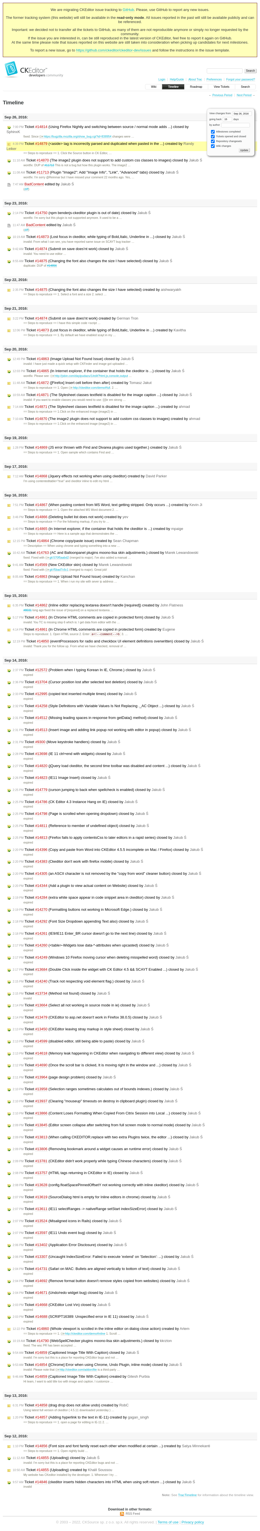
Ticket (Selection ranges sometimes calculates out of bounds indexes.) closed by (98, 1089)
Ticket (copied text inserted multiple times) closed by (75, 694)
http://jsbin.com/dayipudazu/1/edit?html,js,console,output (89, 375)
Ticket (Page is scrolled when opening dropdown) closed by (80, 814)
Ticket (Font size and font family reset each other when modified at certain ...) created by (111, 1446)
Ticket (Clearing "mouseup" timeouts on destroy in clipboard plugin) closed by (95, 1101)
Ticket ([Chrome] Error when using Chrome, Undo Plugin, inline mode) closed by (97, 1365)
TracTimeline (187, 1495)
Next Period (244, 95)
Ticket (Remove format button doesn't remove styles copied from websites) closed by (101, 1281)
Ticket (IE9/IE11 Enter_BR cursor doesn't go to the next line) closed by (89, 934)
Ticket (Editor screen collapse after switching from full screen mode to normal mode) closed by (109, 1125)
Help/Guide (177, 79)
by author (229, 124)
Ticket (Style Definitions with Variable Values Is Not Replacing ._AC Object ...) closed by (103, 706)
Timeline (173, 86)
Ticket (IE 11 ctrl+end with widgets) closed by (69, 754)
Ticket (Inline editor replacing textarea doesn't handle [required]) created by (98, 605)
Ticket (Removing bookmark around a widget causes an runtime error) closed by (97, 1149)
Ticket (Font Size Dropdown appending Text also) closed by (80, 922)
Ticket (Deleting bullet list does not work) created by (70, 517)
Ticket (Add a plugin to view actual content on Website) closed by (85, 886)
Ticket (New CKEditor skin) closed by (72, 565)
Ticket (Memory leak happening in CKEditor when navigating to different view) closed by (103, 1053)
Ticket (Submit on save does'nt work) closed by (70, 249)
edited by (43, 184)
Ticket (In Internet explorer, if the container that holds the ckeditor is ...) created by (98, 529)
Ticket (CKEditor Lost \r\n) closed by (61, 1305)
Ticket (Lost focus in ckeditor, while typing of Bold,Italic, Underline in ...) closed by (99, 237)
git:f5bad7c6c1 (57, 569)
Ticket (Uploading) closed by (56, 1458)
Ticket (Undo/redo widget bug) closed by (65, 1293)
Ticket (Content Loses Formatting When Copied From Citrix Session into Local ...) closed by (107, 1113)
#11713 (49, 165)
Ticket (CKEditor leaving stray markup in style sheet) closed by (83, 1029)
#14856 (52, 265)
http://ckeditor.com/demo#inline (83, 1334)
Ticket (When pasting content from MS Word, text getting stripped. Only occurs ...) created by (107, 505)
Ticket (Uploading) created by (62, 1470)
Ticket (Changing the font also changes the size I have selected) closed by (92, 261)
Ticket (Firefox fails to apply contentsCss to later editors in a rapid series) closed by (99, 838)
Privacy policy (192, 1522)
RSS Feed (133, 1514)
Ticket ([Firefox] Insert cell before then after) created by (82, 383)
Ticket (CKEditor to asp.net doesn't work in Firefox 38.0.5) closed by (87, 1017)
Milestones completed (226, 132)
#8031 (27, 610)
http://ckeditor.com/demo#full (89, 387)
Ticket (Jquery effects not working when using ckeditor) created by (90, 476)
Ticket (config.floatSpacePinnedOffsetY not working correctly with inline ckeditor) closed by (106, 1185)
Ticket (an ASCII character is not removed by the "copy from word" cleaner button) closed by (107, 874)
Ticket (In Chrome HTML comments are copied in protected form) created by (94, 629)
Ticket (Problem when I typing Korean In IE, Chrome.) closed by (84, 670)
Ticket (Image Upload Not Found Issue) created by (74, 576)
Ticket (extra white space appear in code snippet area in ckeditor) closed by (93, 898)
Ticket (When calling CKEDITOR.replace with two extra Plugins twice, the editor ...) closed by (108, 1137)
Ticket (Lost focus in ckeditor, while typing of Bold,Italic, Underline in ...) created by (99, 330)
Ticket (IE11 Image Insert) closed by (61, 778)
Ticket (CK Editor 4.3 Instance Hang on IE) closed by (75, 802)
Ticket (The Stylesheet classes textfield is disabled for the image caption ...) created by (101, 406)
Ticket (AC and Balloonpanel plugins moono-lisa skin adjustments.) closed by (105, 552)
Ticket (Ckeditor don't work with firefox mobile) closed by (78, 862)
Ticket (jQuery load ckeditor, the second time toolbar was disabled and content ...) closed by (107, 766)
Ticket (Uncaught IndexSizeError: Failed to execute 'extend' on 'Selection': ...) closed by (103, 1257)
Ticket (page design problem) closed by (64, 1077)
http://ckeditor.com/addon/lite (76, 1370)
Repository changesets (226, 141)
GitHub (128, 10)
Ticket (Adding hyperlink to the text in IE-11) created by (81, 1417)
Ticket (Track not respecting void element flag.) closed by (78, 981)
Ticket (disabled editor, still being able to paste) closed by (79, 1041)
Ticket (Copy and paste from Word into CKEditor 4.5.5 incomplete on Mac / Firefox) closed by (108, 850)
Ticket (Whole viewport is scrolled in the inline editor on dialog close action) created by (101, 1329)
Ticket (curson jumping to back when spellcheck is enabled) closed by (89, 790)
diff (26, 189)
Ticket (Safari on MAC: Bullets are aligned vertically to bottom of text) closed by (96, 1269)
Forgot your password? (240, 79)
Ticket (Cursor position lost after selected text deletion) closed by (85, 682)
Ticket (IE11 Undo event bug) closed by (64, 1233)
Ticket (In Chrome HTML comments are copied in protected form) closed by (93, 617)
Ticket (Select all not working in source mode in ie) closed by (81, 1005)
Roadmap (196, 86)
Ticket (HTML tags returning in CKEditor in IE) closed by (78, 1173)
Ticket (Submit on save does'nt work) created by (75, 318)
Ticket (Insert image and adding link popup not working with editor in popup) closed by (102, 730)
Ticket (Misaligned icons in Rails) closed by (67, 1221)
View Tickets (221, 86)
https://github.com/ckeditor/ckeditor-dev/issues (113, 50)
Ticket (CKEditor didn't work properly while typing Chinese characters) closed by (97, 1161)
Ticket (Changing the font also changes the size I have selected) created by (97, 289)
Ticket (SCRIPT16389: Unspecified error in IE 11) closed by (80, 1317)
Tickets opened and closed (228, 136)
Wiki (153, 86)
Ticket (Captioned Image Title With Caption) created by (81, 1377)
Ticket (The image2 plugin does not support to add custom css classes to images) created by (106, 419)
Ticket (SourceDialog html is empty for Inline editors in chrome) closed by (91, 1197)
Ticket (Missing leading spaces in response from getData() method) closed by (95, 718)
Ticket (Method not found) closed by (61, 994)
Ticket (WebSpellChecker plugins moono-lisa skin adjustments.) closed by (92, 1341)
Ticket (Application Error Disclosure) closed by (70, 1245)
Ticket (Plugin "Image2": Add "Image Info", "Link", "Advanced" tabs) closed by (96, 172)
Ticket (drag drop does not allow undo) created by (71, 1405)
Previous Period (222, 95)
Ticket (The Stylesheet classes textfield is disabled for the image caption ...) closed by (102, 395)
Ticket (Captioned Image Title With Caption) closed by (76, 1353)
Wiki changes (221, 146)
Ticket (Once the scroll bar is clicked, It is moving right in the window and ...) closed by (102, 1065)
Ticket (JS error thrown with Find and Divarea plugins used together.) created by (97, 447)
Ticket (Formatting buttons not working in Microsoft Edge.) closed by (87, 910)
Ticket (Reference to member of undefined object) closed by (81, 826)
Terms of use (167, 1522)
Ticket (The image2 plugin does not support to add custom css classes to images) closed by (107, 160)
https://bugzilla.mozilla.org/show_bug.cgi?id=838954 (75, 136)
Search (245, 86)
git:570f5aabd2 (57, 557)
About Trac (195, 79)
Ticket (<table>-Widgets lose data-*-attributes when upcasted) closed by (91, 945)
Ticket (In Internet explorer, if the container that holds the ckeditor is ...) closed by (99, 371)
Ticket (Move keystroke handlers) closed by (66, 742)
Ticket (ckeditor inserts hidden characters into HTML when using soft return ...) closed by (104, 1482)
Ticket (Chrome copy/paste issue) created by (75, 541)
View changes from (230, 113)
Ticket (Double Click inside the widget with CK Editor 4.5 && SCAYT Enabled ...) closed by (105, 970)
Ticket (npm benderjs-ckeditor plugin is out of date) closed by (82, 213)
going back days (224, 119)
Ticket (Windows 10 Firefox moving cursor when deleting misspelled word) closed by (101, 958)
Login (161, 79)
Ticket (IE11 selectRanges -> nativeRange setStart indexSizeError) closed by (95, 1209)
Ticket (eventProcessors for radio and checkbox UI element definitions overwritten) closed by (108, 641)
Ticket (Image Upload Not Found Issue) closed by (73, 359)
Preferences (214, 79)
